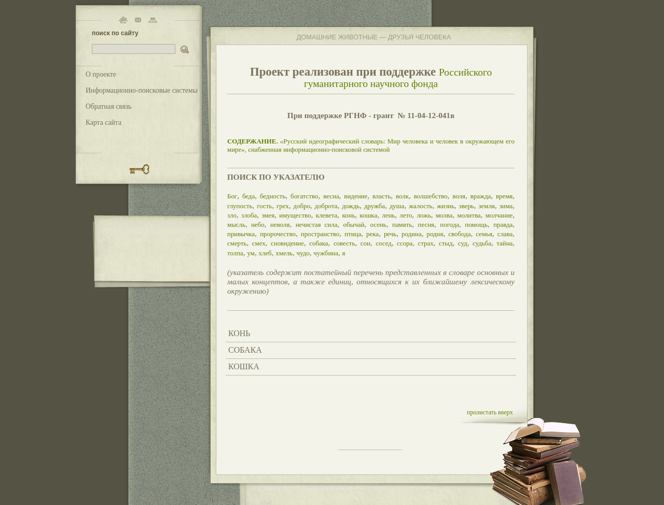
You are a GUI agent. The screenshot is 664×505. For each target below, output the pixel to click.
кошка (368, 215)
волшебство (431, 196)
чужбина (325, 253)
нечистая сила (317, 224)
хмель (284, 253)
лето (405, 215)
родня (434, 234)
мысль (236, 224)
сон (365, 243)
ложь (424, 215)
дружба (374, 206)
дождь (350, 206)
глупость (239, 206)
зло (232, 215)
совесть (344, 243)
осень (378, 224)
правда (503, 224)
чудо (303, 253)
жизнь (445, 206)
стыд (446, 243)
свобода (459, 234)
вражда (481, 196)
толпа (235, 253)
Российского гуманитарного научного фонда (398, 78)
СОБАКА (245, 349)
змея (267, 215)
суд (462, 243)
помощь (476, 224)
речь (390, 234)
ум (250, 253)
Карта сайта (103, 122)
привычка (241, 234)
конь (348, 215)
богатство (304, 196)
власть (381, 196)
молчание (499, 215)
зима (506, 206)
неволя (279, 224)
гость (264, 206)
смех (259, 243)
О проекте (101, 74)
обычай (353, 224)
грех (282, 206)
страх (425, 243)
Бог (232, 196)
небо (258, 224)
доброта (326, 206)
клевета (327, 215)
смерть (236, 243)
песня (426, 224)
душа (397, 206)
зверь (466, 206)
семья (484, 234)
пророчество (278, 234)
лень (388, 215)
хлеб (264, 253)
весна (331, 196)
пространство (320, 234)
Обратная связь (109, 106)
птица (352, 234)
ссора (404, 243)
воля (458, 196)
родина (412, 234)
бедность (272, 196)
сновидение (287, 243)
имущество (295, 215)
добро (301, 206)
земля (486, 206)
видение (355, 196)
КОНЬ (239, 333)
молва (444, 215)
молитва (468, 215)
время (504, 196)
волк (402, 196)
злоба (249, 215)
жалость (420, 206)
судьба (482, 243)
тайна (504, 243)
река (372, 234)
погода (449, 224)
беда (248, 196)
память (402, 224)
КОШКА (243, 366)
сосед (384, 243)
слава (505, 234)
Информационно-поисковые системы (142, 90)
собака (318, 243)
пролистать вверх (490, 412)
